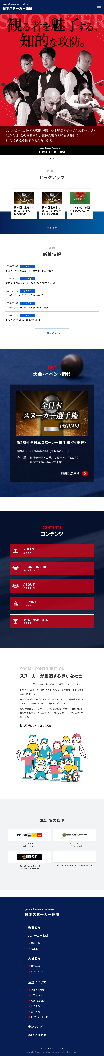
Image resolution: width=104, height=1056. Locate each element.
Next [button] (101, 84)
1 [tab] (50, 158)
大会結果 (35, 965)
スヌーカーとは (38, 935)
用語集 (34, 948)
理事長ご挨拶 (37, 989)
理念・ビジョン (38, 1000)
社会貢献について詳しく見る (35, 725)
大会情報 (34, 958)
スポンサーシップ (39, 1017)
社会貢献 (35, 1006)
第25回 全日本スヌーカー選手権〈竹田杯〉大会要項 (52, 210)
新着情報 (34, 927)
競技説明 (35, 943)
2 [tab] (53, 158)
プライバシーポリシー (44, 1048)
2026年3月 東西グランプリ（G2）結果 (80, 210)
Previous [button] (3, 84)
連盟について (37, 982)
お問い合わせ (37, 1035)
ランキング (35, 1026)
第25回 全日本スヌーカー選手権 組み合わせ (24, 210)
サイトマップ (63, 1048)
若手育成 (35, 1011)
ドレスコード (37, 971)
